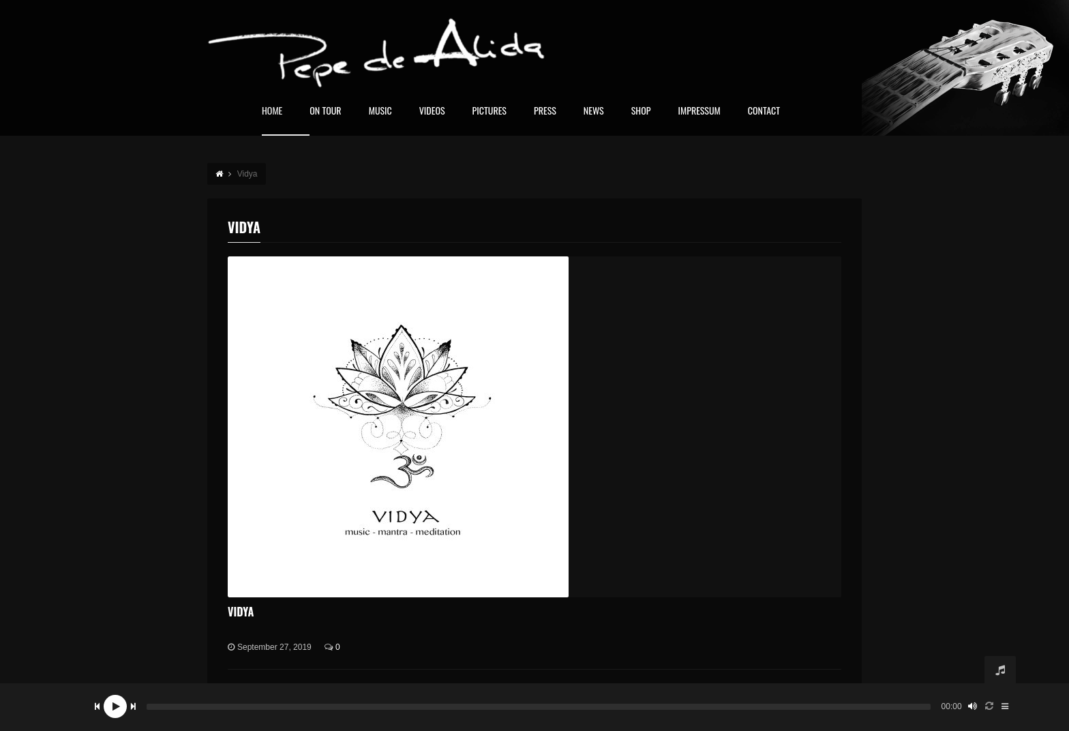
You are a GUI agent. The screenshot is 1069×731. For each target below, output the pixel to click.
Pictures (489, 111)
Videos (432, 111)
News (594, 111)
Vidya (241, 611)
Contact (764, 111)
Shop (641, 111)
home (272, 111)
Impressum (699, 111)
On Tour (325, 111)
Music (380, 111)
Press (545, 111)
